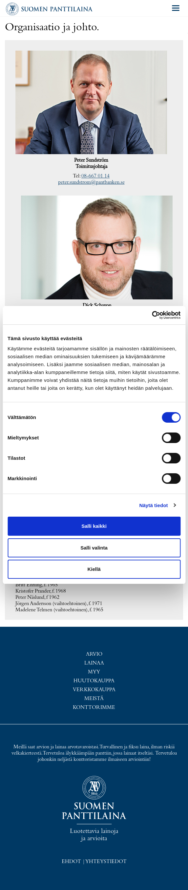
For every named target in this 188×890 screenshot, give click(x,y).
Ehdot (71, 861)
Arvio (94, 654)
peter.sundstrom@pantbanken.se (91, 182)
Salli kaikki (94, 526)
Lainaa (94, 663)
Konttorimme (94, 707)
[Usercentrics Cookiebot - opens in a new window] (151, 315)
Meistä (94, 698)
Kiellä (93, 569)
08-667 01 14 (95, 176)
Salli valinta (94, 547)
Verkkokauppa (94, 689)
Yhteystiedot (106, 861)
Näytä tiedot (153, 505)
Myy (94, 672)
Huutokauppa (94, 681)
